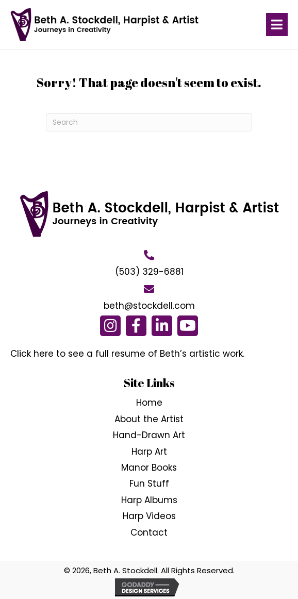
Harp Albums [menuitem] (149, 500)
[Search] (149, 122)
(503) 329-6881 (149, 271)
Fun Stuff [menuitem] (149, 483)
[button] (110, 325)
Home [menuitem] (149, 402)
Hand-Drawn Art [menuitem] (149, 435)
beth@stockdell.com (149, 306)
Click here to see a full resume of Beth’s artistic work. (127, 353)
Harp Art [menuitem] (149, 451)
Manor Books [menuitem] (149, 467)
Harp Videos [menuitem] (149, 516)
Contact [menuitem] (149, 532)
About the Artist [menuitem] (149, 419)
